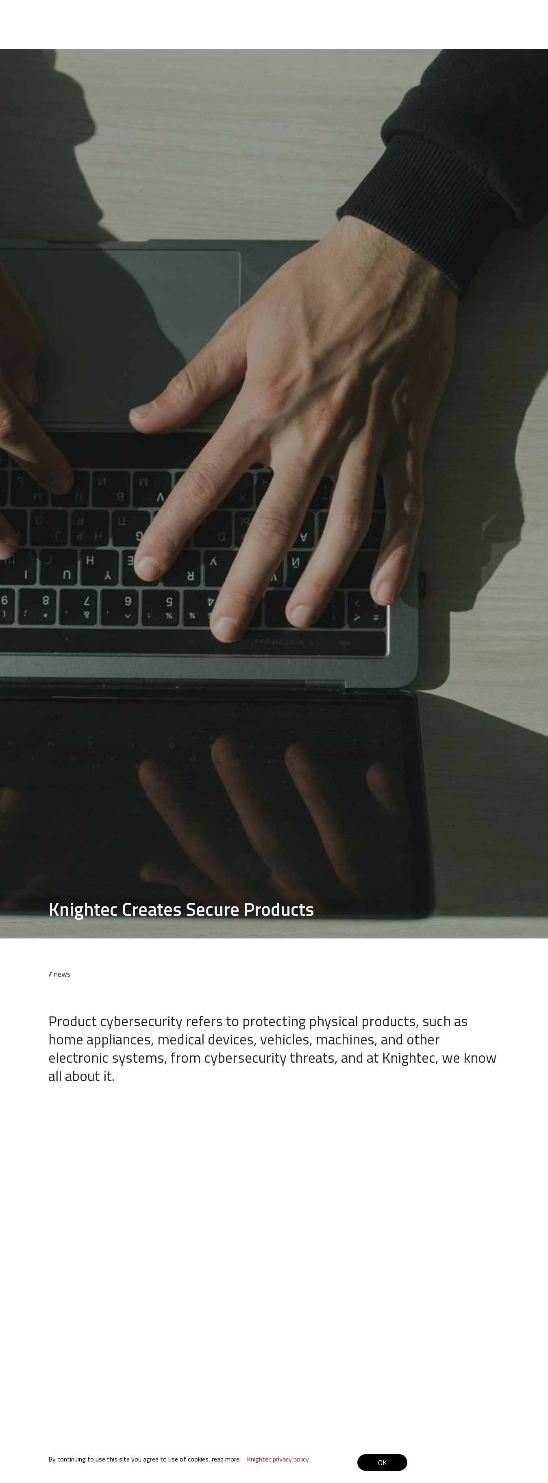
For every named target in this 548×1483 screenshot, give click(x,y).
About (377, 16)
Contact (479, 16)
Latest (445, 16)
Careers (411, 16)
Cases (347, 16)
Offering (313, 16)
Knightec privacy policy (278, 1459)
